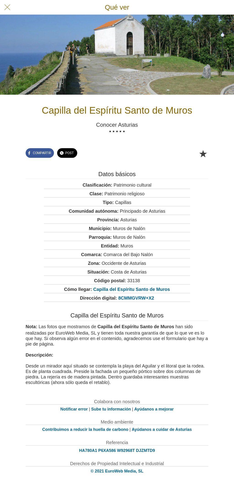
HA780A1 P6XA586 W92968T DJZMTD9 (117, 450)
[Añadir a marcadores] (202, 153)
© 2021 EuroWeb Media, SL (117, 471)
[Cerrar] (7, 7)
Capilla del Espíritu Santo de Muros (131, 289)
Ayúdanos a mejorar (154, 409)
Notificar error (74, 409)
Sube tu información (111, 409)
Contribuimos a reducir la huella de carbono (85, 429)
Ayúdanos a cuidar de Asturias (162, 429)
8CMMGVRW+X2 (136, 298)
